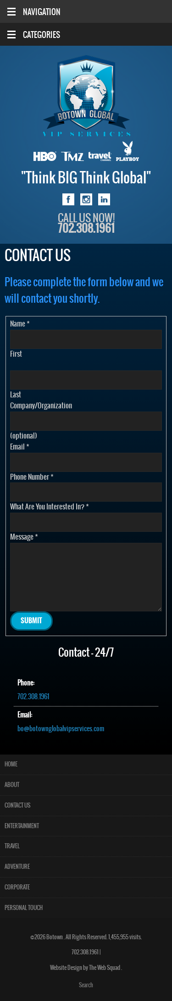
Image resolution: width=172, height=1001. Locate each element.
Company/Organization (41, 406)
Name (20, 324)
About (12, 785)
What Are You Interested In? (49, 507)
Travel (12, 846)
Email (19, 447)
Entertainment (22, 826)
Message (24, 537)
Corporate (17, 887)
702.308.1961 (33, 697)
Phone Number (32, 477)
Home (11, 764)
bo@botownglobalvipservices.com (60, 729)
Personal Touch (24, 908)
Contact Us (17, 805)
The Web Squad (105, 968)
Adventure (17, 867)
